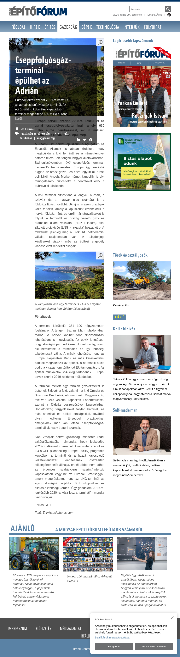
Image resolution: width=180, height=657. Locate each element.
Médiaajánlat (70, 629)
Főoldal (18, 27)
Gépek (86, 27)
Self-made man (125, 410)
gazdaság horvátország (35, 134)
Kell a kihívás (124, 329)
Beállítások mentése (153, 646)
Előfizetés (43, 629)
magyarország (46, 138)
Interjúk (131, 27)
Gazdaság (68, 27)
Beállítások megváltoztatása (112, 637)
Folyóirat (152, 27)
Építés (49, 27)
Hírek (35, 27)
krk (57, 134)
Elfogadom (114, 646)
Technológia (107, 27)
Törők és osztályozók (130, 255)
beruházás (26, 138)
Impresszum (17, 629)
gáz (66, 134)
